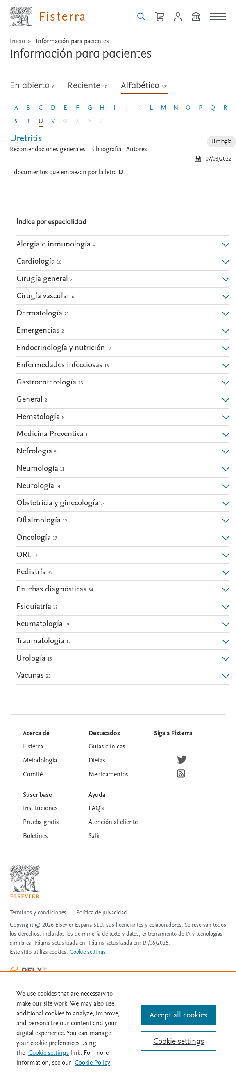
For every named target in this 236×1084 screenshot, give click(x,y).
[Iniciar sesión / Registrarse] (177, 16)
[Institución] (195, 16)
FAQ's (96, 807)
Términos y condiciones (38, 912)
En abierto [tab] (32, 86)
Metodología (40, 760)
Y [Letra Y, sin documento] (90, 121)
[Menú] (217, 16)
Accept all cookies (178, 1015)
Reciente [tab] (87, 86)
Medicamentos (108, 774)
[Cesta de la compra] (159, 16)
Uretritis (26, 138)
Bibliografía (105, 149)
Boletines (35, 835)
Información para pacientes (72, 41)
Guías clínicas (106, 746)
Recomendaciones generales (47, 149)
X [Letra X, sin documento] (77, 121)
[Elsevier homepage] (25, 881)
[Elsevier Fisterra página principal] (48, 16)
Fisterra (33, 746)
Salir (94, 835)
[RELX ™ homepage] (28, 971)
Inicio (17, 41)
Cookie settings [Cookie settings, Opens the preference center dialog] (178, 1041)
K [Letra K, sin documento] (139, 107)
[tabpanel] (123, 152)
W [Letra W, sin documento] (65, 121)
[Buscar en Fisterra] (141, 16)
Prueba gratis (41, 821)
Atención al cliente (113, 821)
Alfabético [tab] (144, 86)
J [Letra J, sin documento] (127, 107)
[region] (118, 1027)
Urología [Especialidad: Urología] (221, 141)
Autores (136, 149)
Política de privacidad (101, 912)
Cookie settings (88, 952)
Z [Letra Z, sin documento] (102, 121)
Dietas (96, 760)
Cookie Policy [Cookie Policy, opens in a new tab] (92, 1062)
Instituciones (40, 807)
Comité (33, 774)
